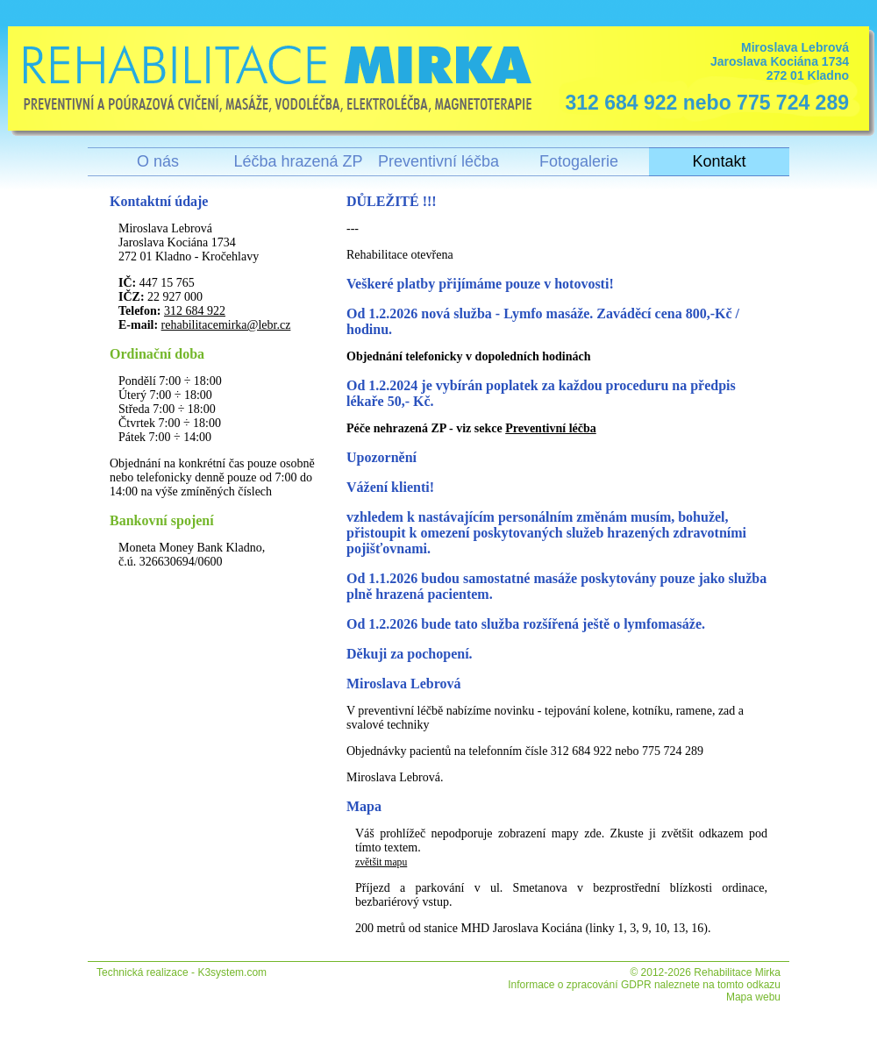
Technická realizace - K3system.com (181, 972)
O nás (158, 161)
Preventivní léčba (438, 161)
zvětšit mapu (381, 862)
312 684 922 (194, 310)
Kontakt (718, 161)
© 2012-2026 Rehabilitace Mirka (705, 972)
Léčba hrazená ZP (297, 161)
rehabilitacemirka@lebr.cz (226, 324)
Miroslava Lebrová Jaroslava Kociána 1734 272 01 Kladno (702, 77)
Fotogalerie (578, 161)
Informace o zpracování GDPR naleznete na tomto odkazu (644, 985)
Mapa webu (753, 997)
